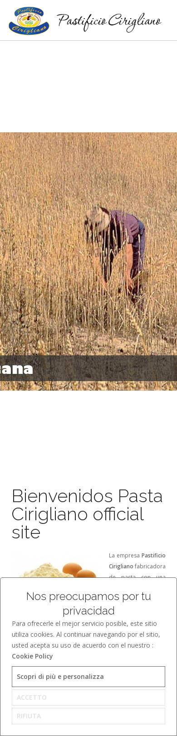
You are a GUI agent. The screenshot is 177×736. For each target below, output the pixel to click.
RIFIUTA (29, 716)
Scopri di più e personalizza (60, 676)
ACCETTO (32, 697)
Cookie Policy (32, 656)
